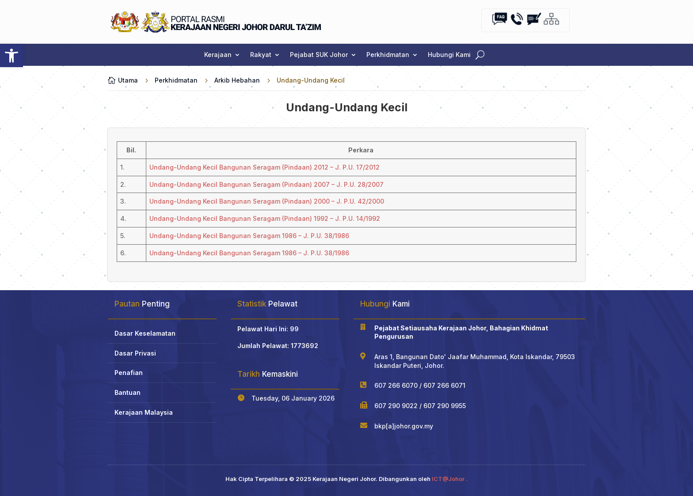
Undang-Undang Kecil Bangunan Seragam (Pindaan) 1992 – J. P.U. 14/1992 (264, 218)
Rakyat (260, 55)
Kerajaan (218, 55)
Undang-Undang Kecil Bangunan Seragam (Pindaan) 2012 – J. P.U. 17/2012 (264, 167)
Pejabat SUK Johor (319, 55)
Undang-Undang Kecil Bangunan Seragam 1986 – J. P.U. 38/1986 (249, 235)
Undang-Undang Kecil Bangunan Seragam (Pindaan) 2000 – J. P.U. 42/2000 (266, 201)
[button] (11, 55)
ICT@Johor (448, 478)
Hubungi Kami (449, 55)
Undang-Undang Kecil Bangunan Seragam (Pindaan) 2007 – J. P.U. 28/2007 (266, 184)
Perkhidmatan (387, 55)
